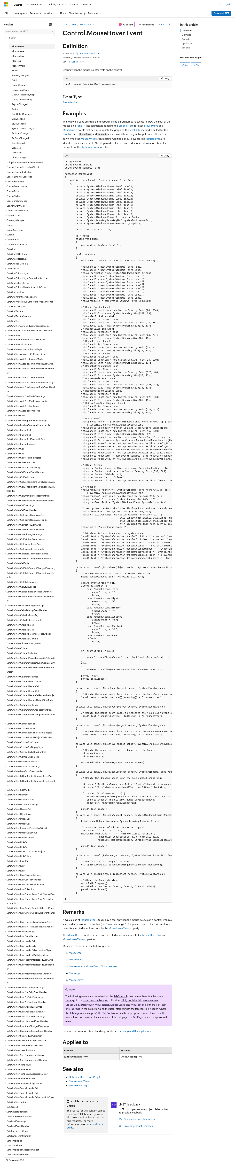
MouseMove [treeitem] (18, 55)
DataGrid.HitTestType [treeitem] (17, 258)
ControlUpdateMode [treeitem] (17, 200)
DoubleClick (134, 1000)
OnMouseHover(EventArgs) (84, 1077)
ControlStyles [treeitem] (13, 196)
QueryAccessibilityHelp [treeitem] (23, 94)
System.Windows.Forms (88, 53)
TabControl (120, 996)
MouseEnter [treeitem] (18, 41)
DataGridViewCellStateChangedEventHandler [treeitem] (29, 558)
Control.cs (76, 61)
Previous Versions (29, 1157)
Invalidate (134, 130)
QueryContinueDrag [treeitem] (22, 99)
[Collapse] (51, 24)
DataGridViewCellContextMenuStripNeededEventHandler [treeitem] (31, 488)
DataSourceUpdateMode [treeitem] (19, 1116)
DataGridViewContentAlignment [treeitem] (23, 756)
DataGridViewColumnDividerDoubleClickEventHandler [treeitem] (30, 669)
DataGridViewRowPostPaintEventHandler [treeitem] (27, 992)
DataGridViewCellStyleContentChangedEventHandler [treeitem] (30, 575)
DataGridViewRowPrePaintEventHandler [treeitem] (26, 1002)
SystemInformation (92, 147)
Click (123, 1000)
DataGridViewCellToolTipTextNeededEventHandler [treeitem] (30, 598)
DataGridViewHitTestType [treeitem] (19, 814)
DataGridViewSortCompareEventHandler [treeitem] (27, 1059)
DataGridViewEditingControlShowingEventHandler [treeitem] (31, 783)
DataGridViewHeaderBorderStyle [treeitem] (23, 804)
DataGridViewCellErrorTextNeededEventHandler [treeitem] (30, 500)
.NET (74, 24)
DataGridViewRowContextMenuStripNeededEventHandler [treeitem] (30, 901)
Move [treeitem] (14, 70)
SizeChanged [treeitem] (18, 118)
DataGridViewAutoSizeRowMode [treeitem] (23, 405)
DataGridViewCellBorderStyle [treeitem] (21, 462)
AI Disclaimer (10, 1157)
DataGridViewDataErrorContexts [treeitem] (23, 761)
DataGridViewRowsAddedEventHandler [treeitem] (26, 1011)
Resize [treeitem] (15, 109)
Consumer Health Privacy (93, 1157)
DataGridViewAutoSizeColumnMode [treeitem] (25, 358)
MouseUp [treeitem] (17, 60)
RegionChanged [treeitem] (20, 104)
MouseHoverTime (119, 928)
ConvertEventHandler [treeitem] (17, 210)
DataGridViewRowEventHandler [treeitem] (22, 936)
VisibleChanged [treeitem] (19, 157)
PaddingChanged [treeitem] (20, 75)
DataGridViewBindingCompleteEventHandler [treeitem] (29, 425)
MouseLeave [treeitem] (18, 51)
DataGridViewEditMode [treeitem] (18, 789)
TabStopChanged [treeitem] (20, 138)
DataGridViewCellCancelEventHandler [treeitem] (25, 472)
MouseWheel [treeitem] (18, 65)
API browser (85, 24)
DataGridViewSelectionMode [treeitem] (21, 1050)
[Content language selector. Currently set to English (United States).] (19, 1149)
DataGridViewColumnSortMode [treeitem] (22, 704)
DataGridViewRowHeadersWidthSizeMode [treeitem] (27, 955)
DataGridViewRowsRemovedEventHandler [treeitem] (27, 1021)
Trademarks (135, 1157)
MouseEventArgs (78, 1085)
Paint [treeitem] (14, 80)
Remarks (186, 39)
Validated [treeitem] (16, 147)
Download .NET (221, 13)
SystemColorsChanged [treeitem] (23, 128)
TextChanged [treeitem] (18, 142)
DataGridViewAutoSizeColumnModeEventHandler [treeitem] (30, 370)
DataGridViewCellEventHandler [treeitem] (22, 510)
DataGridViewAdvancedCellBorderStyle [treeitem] (26, 354)
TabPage (70, 1000)
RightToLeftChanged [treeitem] (22, 114)
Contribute (58, 1157)
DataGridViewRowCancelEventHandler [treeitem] (26, 884)
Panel (80, 125)
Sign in (227, 4)
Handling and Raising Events (134, 1031)
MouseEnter (75, 952)
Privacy (71, 1157)
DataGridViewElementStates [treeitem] (20, 799)
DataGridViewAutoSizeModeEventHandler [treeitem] (27, 401)
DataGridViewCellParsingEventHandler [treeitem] (26, 548)
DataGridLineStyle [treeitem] (15, 292)
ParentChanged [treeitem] (19, 84)
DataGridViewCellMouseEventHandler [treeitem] (25, 529)
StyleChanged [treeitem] (19, 123)
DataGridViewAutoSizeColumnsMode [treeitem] (25, 377)
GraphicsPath (125, 125)
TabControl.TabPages (95, 1000)
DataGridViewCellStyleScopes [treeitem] (21, 586)
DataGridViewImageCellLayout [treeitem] (22, 832)
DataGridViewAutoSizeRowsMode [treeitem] (23, 410)
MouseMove (151, 125)
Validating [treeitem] (17, 152)
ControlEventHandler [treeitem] (17, 186)
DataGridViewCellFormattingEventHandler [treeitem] (27, 519)
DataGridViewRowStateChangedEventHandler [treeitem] (29, 1030)
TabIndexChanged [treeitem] (20, 133)
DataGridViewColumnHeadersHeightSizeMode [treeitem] (30, 700)
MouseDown (70, 130)
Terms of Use (119, 1157)
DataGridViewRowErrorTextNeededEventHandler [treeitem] (30, 926)
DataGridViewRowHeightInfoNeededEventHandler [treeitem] (30, 966)
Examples (186, 34)
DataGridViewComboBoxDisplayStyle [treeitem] (25, 747)
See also (186, 47)
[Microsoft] (6, 4)
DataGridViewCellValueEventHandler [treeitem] (25, 620)
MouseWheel (88, 138)
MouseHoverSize (151, 935)
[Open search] (219, 4)
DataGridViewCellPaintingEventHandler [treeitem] (26, 539)
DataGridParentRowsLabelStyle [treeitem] (22, 296)
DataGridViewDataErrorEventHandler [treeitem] (25, 771)
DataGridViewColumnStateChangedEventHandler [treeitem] (31, 716)
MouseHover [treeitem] (18, 46)
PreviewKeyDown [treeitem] (20, 89)
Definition (187, 30)
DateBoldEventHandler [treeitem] (18, 1126)
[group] (117, 530)
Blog (44, 1157)
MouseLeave (76, 979)
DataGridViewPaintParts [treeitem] (18, 861)
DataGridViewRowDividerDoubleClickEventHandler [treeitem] (31, 914)
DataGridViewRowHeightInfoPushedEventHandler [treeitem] (30, 980)
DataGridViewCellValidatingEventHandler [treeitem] (27, 610)
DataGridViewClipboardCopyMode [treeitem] (24, 643)
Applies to (187, 43)
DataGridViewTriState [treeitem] (17, 1102)
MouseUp (74, 973)
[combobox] (29, 31)
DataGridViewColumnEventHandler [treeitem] (24, 681)
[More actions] (169, 24)
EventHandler (70, 102)
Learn (65, 24)
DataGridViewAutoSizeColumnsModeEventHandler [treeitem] (31, 389)
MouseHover (153, 138)
